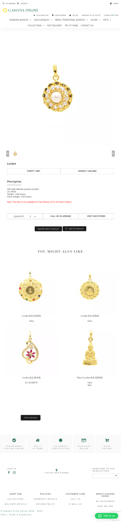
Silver (95, 20)
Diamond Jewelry (20, 20)
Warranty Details (45, 499)
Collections (36, 25)
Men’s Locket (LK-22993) (89, 377)
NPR (112, 15)
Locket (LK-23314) (90, 316)
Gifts (107, 20)
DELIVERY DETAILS (16, 504)
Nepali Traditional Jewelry (71, 20)
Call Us (76, 499)
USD (116, 15)
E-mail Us (75, 504)
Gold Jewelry (43, 20)
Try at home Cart (41, 15)
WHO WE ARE (105, 506)
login (114, 3)
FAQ (3, 515)
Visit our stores (96, 216)
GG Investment (105, 501)
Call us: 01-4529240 (60, 216)
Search (22, 3)
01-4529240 (9, 3)
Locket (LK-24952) (31, 316)
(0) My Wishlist (59, 15)
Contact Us (87, 25)
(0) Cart (73, 15)
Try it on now (30, 418)
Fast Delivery (54, 25)
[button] (106, 516)
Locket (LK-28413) (31, 377)
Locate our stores (56, 471)
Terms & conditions (20, 515)
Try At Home (71, 25)
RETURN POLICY (45, 504)
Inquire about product (48, 229)
